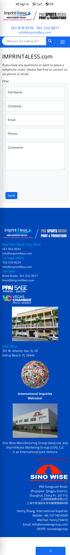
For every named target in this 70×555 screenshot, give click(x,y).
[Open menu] (62, 42)
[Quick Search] (24, 41)
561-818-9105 (22, 27)
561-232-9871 (47, 27)
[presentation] (33, 180)
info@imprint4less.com (35, 32)
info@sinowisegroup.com (50, 524)
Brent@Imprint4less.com (18, 280)
